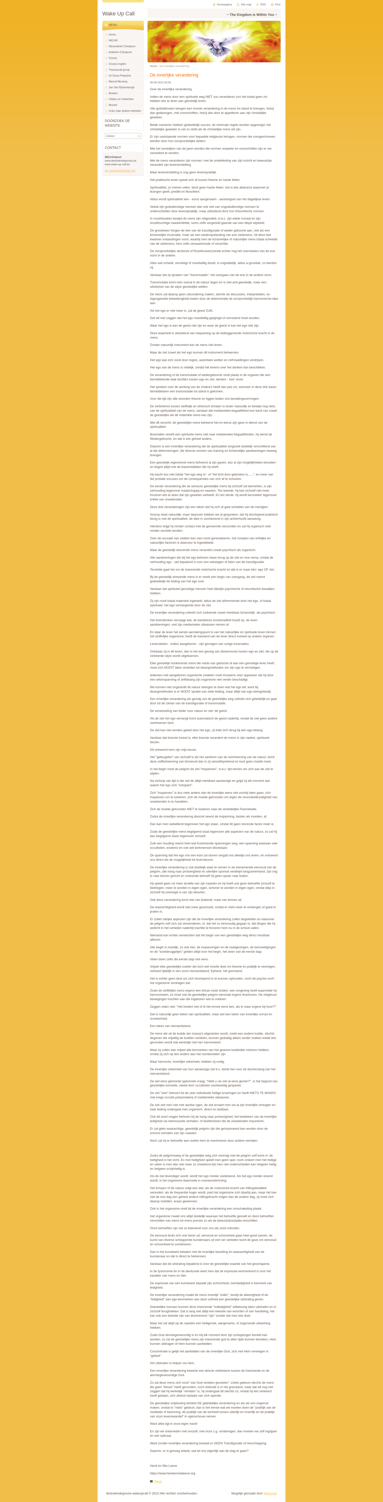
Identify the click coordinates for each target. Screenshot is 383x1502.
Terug (158, 1481)
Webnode (270, 1493)
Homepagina (224, 4)
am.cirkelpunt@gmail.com (120, 170)
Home (153, 66)
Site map (246, 4)
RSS (263, 4)
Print (277, 4)
